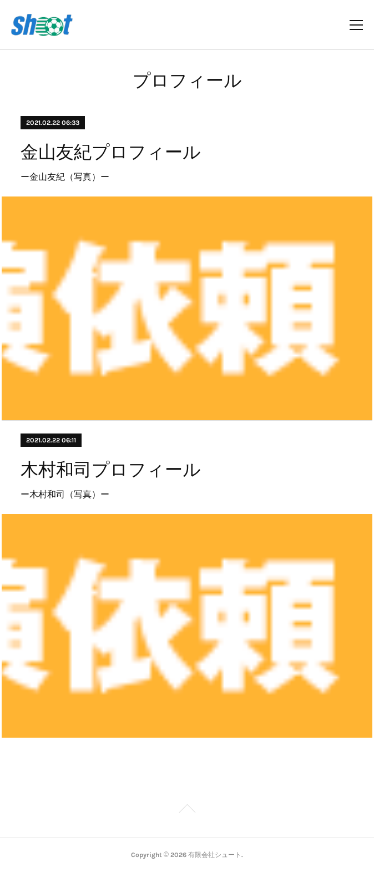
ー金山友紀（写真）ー (65, 177)
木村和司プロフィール (111, 470)
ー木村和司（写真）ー (65, 494)
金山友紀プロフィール (111, 152)
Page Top (187, 810)
